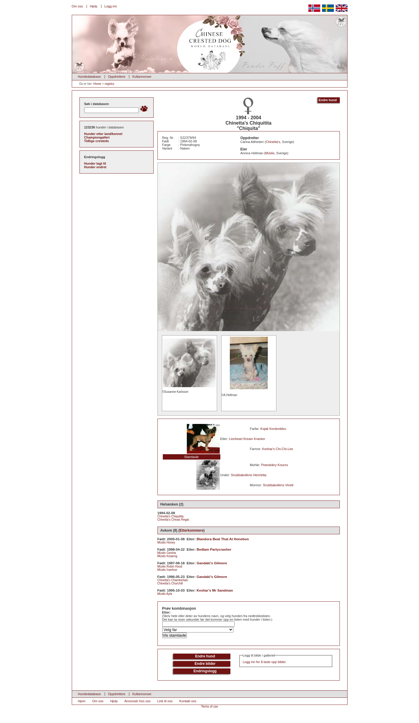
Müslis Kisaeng (167, 556)
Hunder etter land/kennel (103, 134)
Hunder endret (95, 167)
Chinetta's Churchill (170, 583)
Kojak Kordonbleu (273, 428)
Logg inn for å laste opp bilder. (264, 662)
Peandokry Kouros (274, 465)
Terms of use (209, 706)
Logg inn (110, 6)
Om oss (77, 6)
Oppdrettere (116, 76)
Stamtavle (191, 457)
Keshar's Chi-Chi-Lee (277, 449)
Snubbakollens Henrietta (249, 475)
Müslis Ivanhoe (167, 569)
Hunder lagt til (95, 163)
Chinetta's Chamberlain (172, 580)
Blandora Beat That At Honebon (223, 539)
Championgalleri (97, 137)
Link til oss (164, 701)
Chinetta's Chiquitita (170, 516)
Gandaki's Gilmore (212, 563)
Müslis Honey (166, 542)
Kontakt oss (187, 701)
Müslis (269, 153)
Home (97, 83)
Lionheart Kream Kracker (247, 439)
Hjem (82, 701)
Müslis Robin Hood (169, 566)
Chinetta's (273, 142)
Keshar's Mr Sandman (215, 590)
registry (109, 83)
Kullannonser (141, 76)
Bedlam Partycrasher (214, 549)
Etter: (166, 612)
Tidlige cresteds (96, 141)
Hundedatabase (89, 76)
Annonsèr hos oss (138, 701)
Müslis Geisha (166, 552)
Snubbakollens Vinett (278, 485)
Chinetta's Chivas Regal (173, 519)
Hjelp (93, 6)
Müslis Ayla (164, 593)
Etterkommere (191, 530)
